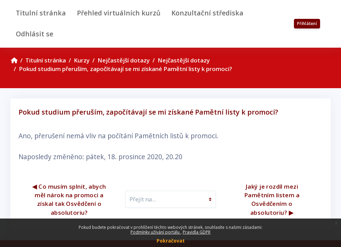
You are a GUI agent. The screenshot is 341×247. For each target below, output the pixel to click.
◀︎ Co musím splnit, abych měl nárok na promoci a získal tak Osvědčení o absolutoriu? (69, 199)
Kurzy (82, 60)
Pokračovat (171, 240)
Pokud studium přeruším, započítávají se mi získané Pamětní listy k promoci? (125, 69)
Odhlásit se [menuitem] (34, 33)
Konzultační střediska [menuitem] (207, 12)
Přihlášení (307, 23)
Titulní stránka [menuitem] (41, 12)
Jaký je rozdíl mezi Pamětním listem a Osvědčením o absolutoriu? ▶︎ (272, 199)
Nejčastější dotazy (124, 60)
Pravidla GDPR (197, 232)
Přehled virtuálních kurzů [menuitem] (118, 12)
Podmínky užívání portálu (155, 232)
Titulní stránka (45, 60)
